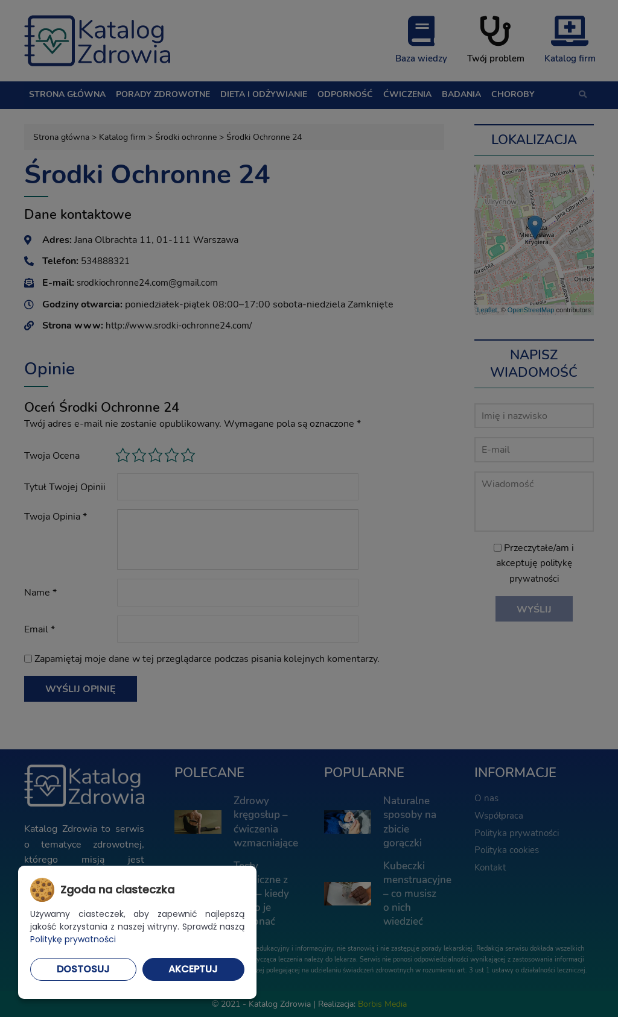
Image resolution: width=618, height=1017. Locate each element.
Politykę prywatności (73, 939)
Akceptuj (193, 969)
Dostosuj (83, 969)
